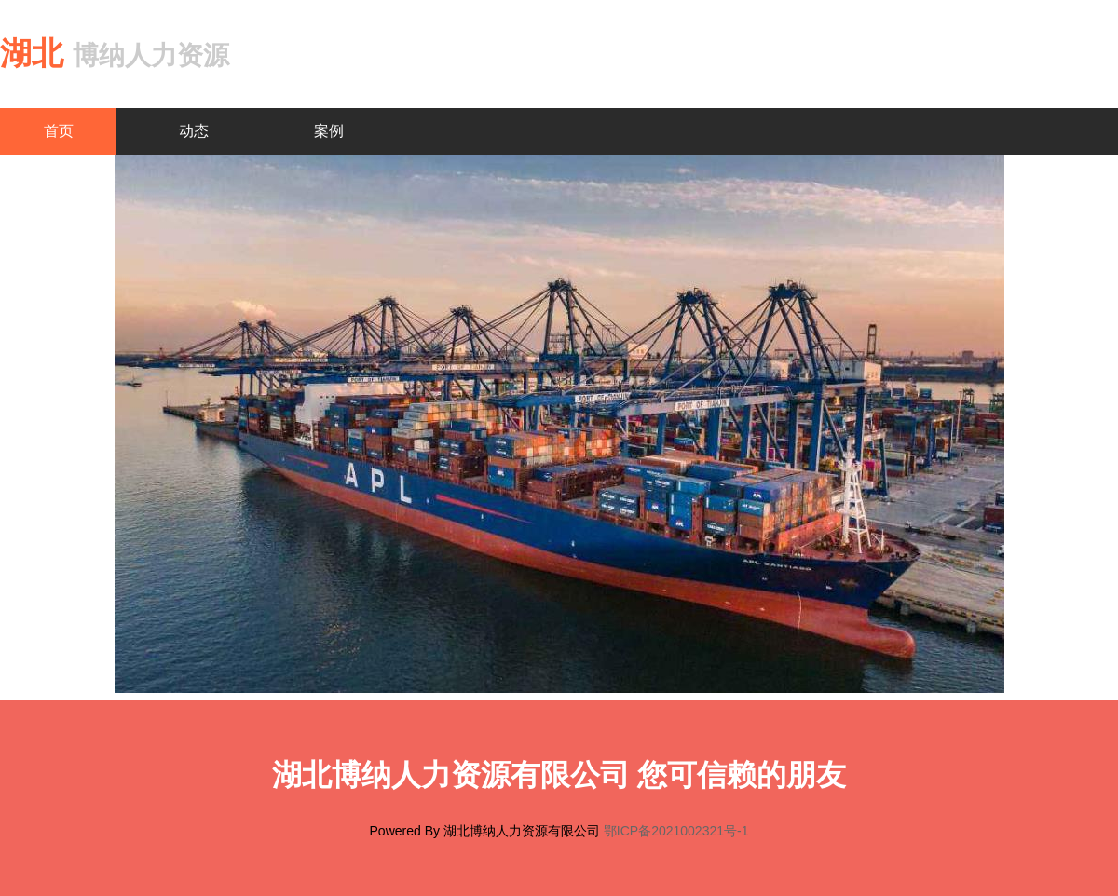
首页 (59, 131)
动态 (194, 131)
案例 (329, 131)
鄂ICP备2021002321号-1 (676, 830)
